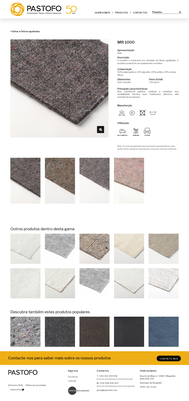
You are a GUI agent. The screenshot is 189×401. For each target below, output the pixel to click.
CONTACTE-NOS (169, 358)
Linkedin (72, 381)
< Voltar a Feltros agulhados (25, 31)
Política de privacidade (36, 385)
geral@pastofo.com (107, 390)
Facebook (73, 376)
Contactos (140, 12)
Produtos (121, 12)
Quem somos (102, 12)
